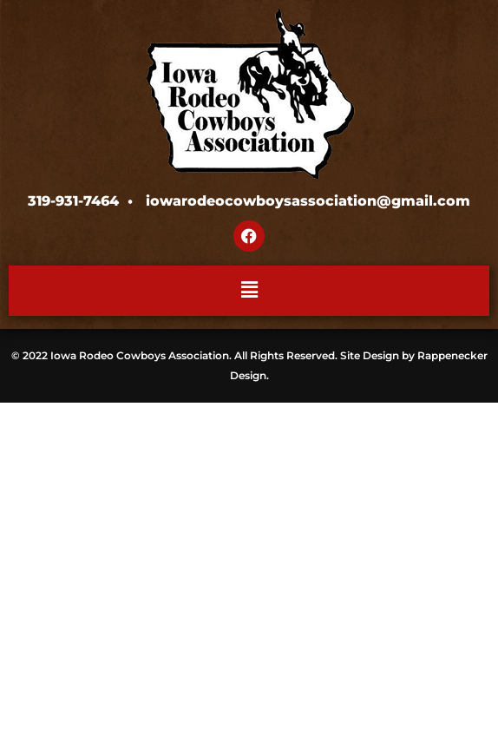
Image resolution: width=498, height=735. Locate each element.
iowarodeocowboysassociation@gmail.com (308, 201)
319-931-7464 (73, 201)
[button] (249, 290)
